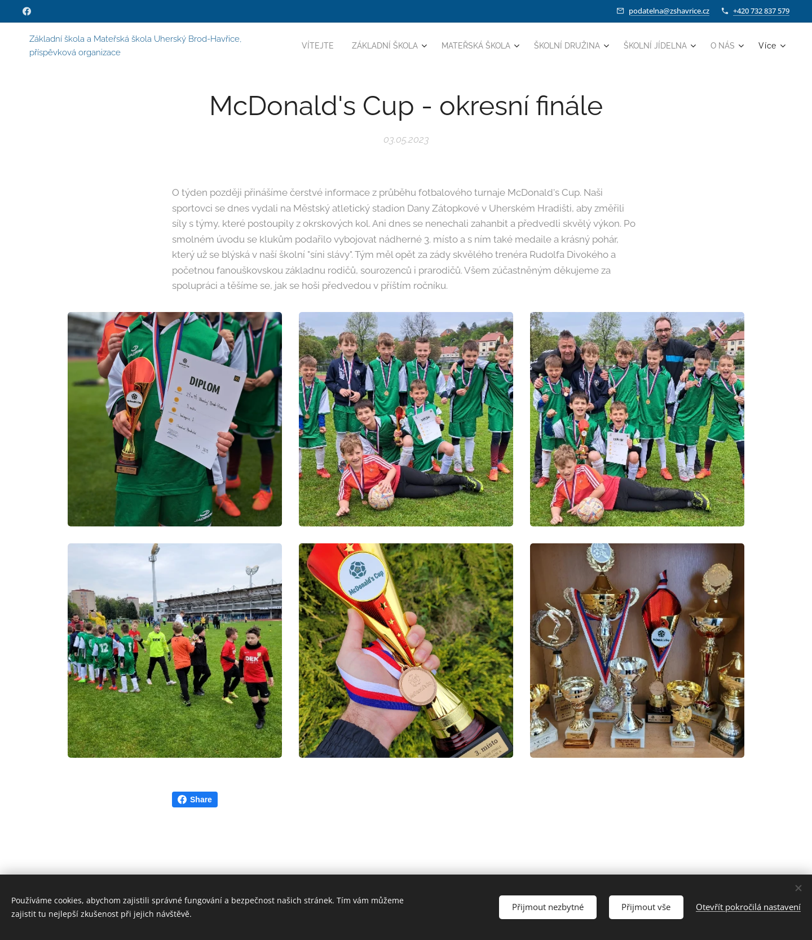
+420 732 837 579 (761, 11)
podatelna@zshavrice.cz (669, 11)
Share (195, 799)
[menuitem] (345, 46)
